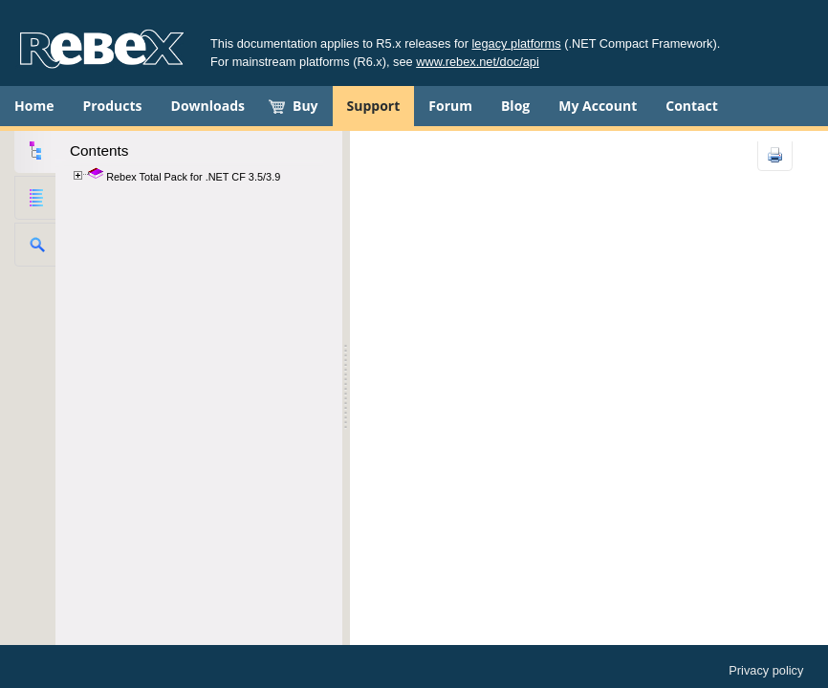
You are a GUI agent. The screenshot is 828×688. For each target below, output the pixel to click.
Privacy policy (766, 670)
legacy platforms (516, 43)
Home (34, 106)
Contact (691, 106)
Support (374, 106)
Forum (450, 106)
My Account (597, 106)
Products (112, 106)
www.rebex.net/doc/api (477, 61)
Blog (515, 106)
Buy (305, 106)
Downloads (208, 106)
